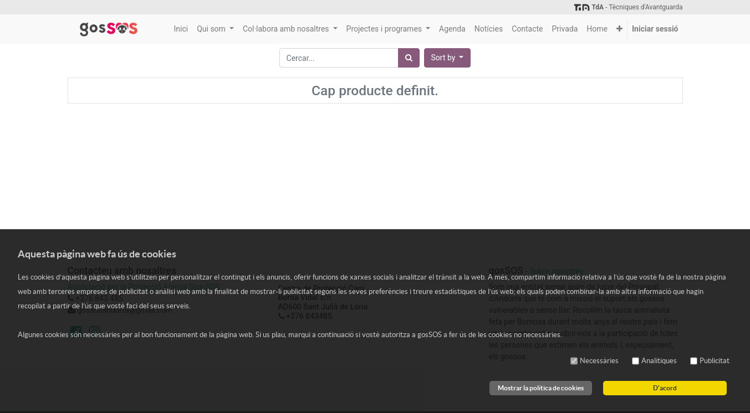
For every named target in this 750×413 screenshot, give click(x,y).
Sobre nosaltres (556, 271)
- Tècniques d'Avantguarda (627, 7)
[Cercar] (409, 58)
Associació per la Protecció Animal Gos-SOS (144, 286)
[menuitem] (180, 29)
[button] (619, 29)
